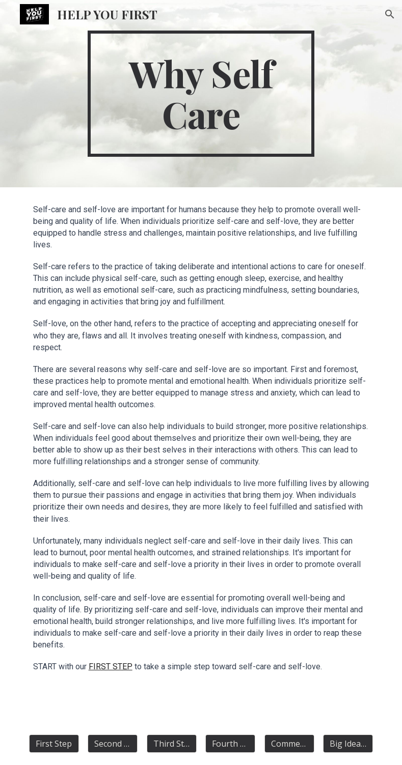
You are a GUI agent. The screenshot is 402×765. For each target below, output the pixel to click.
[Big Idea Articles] (348, 743)
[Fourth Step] (230, 743)
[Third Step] (171, 743)
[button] (390, 14)
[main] (201, 94)
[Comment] (289, 743)
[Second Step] (112, 743)
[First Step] (54, 743)
